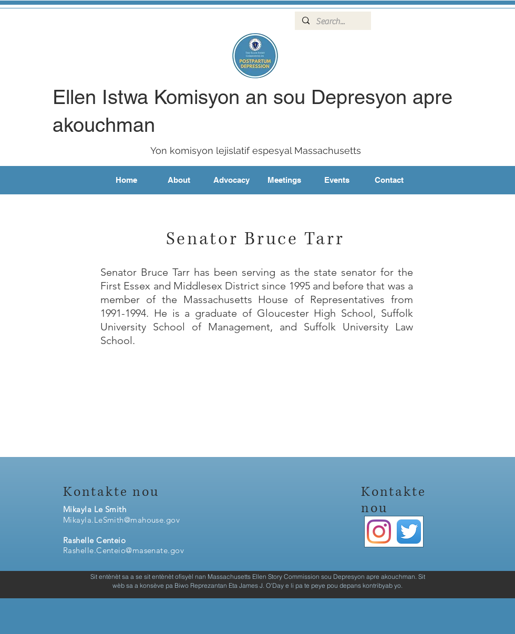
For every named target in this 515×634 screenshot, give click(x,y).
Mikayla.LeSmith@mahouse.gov (121, 520)
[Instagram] (379, 531)
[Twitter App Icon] (409, 531)
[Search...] (332, 22)
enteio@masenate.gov (143, 550)
